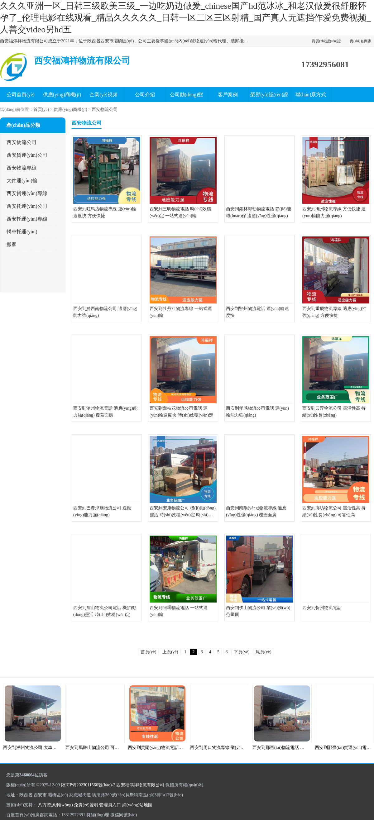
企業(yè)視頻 (103, 94)
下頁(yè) (242, 652)
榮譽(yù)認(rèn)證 (269, 94)
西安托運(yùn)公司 (27, 206)
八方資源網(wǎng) (55, 805)
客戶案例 (228, 94)
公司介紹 (145, 94)
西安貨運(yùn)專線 (27, 193)
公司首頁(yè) (21, 94)
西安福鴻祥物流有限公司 (140, 785)
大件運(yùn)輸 (22, 180)
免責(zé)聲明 (86, 805)
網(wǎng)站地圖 (137, 805)
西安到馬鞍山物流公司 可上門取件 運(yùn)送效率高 (114, 747)
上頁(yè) (170, 652)
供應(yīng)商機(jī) (62, 94)
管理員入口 (110, 805)
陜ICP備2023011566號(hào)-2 (88, 785)
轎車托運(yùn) (22, 231)
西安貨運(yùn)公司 (27, 155)
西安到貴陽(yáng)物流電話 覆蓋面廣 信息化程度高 (176, 747)
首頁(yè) (41, 109)
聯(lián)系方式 (310, 94)
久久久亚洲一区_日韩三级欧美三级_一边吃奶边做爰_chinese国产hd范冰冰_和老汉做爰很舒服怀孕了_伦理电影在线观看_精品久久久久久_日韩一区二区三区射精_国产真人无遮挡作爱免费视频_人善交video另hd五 (185, 17)
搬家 (12, 244)
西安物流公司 (105, 109)
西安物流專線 (21, 167)
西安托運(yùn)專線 (27, 219)
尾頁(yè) (263, 652)
